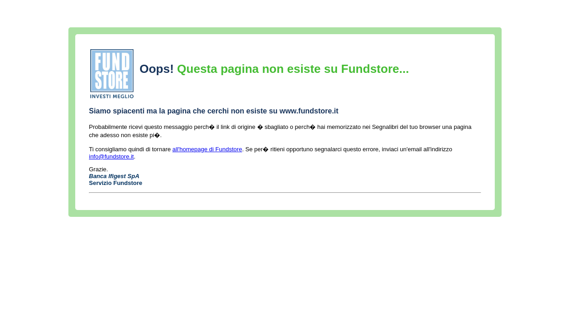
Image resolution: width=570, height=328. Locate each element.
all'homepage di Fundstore (207, 149)
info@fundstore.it (111, 156)
